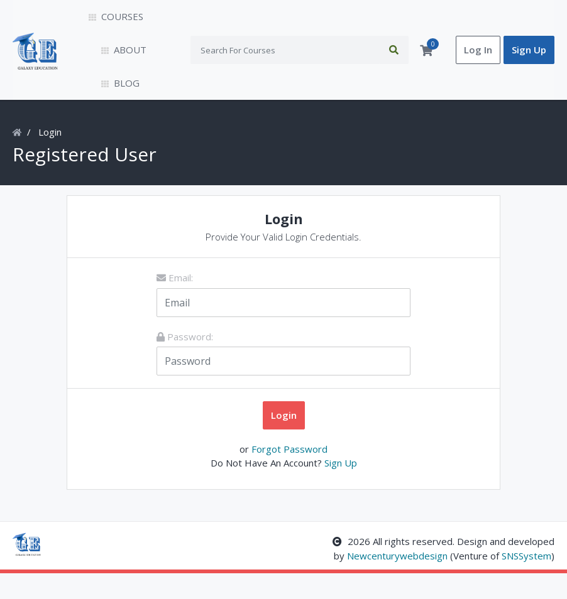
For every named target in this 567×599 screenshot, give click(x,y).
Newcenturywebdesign (397, 582)
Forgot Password (289, 474)
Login (50, 158)
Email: (175, 304)
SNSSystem (526, 582)
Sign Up (529, 63)
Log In (478, 63)
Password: (185, 363)
